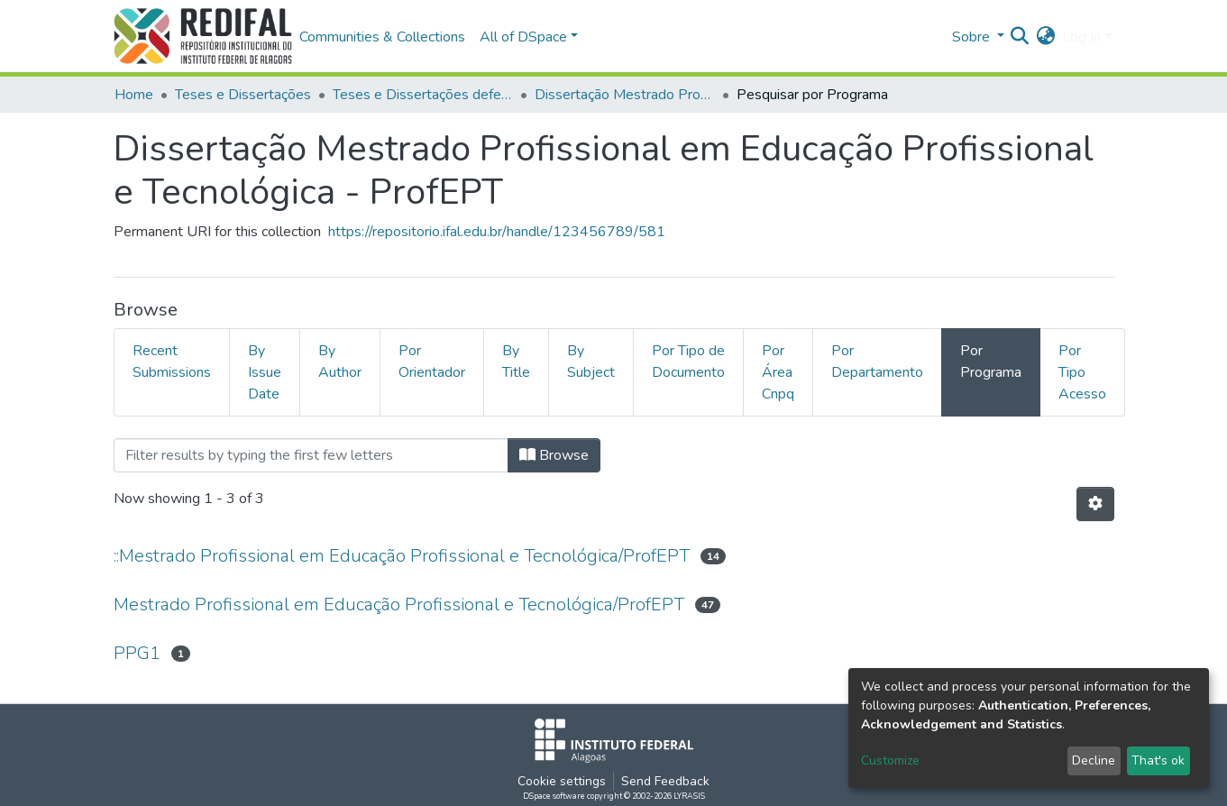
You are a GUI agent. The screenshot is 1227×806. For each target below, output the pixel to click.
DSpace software (554, 796)
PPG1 (137, 653)
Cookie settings (561, 781)
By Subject (591, 361)
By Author (340, 361)
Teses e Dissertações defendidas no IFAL (423, 95)
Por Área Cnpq (778, 372)
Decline (1093, 760)
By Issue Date (264, 372)
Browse (554, 455)
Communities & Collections (382, 37)
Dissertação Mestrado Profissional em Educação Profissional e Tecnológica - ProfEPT (625, 95)
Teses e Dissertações (243, 95)
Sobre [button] (973, 37)
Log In (1081, 37)
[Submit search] (1019, 37)
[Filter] (311, 455)
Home (133, 95)
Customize (890, 760)
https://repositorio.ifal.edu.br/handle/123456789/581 (496, 232)
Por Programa (990, 361)
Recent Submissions (172, 361)
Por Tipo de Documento (688, 361)
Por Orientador (431, 361)
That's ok (1158, 760)
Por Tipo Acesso (1082, 372)
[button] (1045, 37)
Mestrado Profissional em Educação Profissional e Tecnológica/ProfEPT (399, 604)
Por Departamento (877, 361)
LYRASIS (689, 796)
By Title (516, 361)
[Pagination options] (1095, 504)
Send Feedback (665, 781)
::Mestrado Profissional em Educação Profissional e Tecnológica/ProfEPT (402, 556)
